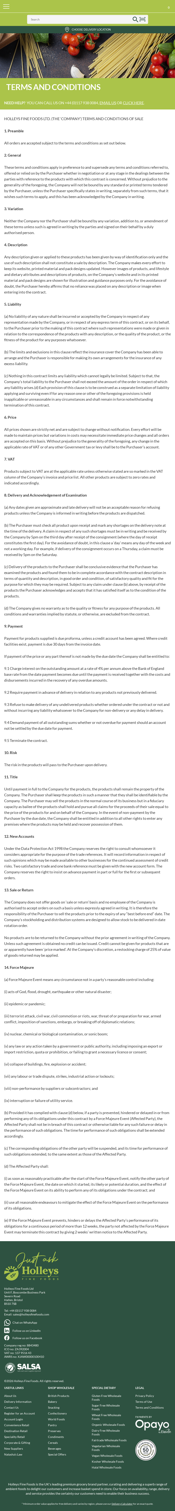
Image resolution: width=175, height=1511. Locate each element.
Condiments (56, 1437)
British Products (58, 1396)
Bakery (52, 1401)
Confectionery (57, 1413)
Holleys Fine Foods (87, 6)
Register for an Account (19, 1413)
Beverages (54, 1448)
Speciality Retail (14, 1437)
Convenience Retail (16, 1425)
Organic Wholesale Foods (108, 1424)
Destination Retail (16, 1431)
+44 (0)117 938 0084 (22, 1310)
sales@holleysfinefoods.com (31, 1314)
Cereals (53, 1442)
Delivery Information (17, 1401)
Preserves (54, 1431)
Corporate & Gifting (17, 1442)
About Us (10, 1396)
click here (133, 102)
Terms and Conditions (149, 1407)
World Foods (56, 1419)
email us (107, 102)
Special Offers (57, 1454)
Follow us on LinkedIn (27, 1330)
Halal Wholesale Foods (106, 1467)
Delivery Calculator (122, 1503)
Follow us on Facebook (27, 1338)
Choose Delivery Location (91, 29)
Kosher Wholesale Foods (108, 1461)
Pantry (52, 1425)
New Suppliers (13, 1448)
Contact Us (11, 1407)
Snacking (53, 1407)
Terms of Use (143, 1401)
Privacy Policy (144, 1396)
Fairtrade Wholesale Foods (109, 1440)
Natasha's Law (13, 1454)
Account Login (13, 1419)
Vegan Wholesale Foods (107, 1455)
